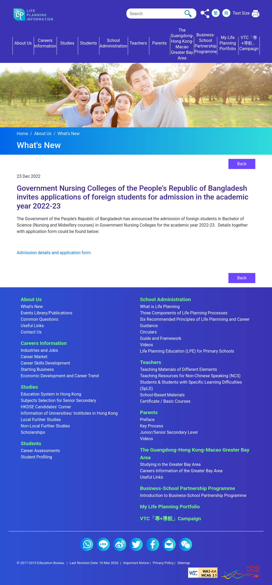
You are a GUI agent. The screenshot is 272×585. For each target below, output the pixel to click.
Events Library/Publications (46, 312)
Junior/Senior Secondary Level (169, 432)
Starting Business (37, 369)
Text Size (241, 13)
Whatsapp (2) (86, 544)
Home (22, 133)
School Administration (165, 299)
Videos (146, 344)
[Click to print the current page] (256, 13)
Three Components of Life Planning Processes (184, 312)
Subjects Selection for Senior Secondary (58, 400)
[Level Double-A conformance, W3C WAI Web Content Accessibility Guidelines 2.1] (203, 573)
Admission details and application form (54, 252)
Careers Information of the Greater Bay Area (181, 470)
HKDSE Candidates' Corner (46, 406)
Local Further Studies (41, 419)
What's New (68, 133)
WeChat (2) (185, 544)
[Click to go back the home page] (38, 14)
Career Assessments (40, 450)
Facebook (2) (152, 544)
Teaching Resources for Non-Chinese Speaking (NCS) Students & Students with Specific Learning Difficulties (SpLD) (191, 382)
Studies (29, 387)
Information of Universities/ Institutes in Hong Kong (69, 413)
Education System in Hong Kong (51, 394)
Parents (149, 412)
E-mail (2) (169, 544)
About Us (43, 133)
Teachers (150, 362)
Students (31, 443)
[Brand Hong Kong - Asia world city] (240, 573)
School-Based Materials (162, 394)
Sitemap (183, 563)
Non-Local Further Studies (45, 425)
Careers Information (44, 343)
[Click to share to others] (205, 13)
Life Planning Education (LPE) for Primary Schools (187, 351)
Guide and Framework (160, 338)
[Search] (161, 13)
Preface (147, 419)
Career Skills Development (45, 363)
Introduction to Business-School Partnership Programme (193, 495)
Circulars (148, 332)
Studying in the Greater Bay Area (170, 464)
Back (241, 163)
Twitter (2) (136, 544)
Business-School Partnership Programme (187, 488)
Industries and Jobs (39, 350)
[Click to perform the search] (188, 13)
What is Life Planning (160, 306)
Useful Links (32, 325)
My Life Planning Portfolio (170, 507)
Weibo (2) (119, 544)
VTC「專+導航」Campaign (170, 518)
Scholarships (33, 432)
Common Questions (39, 319)
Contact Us (31, 332)
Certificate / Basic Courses (165, 401)
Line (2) (103, 544)
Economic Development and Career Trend (60, 375)
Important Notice (136, 563)
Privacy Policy (163, 563)
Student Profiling (36, 457)
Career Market (34, 356)
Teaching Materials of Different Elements (178, 369)
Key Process (151, 425)
